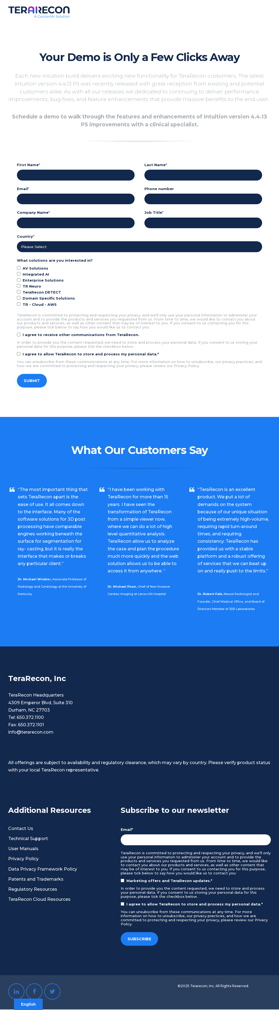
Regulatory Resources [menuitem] (32, 889)
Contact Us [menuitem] (20, 829)
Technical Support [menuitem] (28, 839)
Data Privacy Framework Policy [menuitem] (42, 869)
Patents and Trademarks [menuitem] (35, 879)
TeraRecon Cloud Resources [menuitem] (39, 899)
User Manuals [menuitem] (23, 849)
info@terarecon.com (30, 732)
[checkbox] (139, 287)
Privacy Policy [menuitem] (23, 859)
